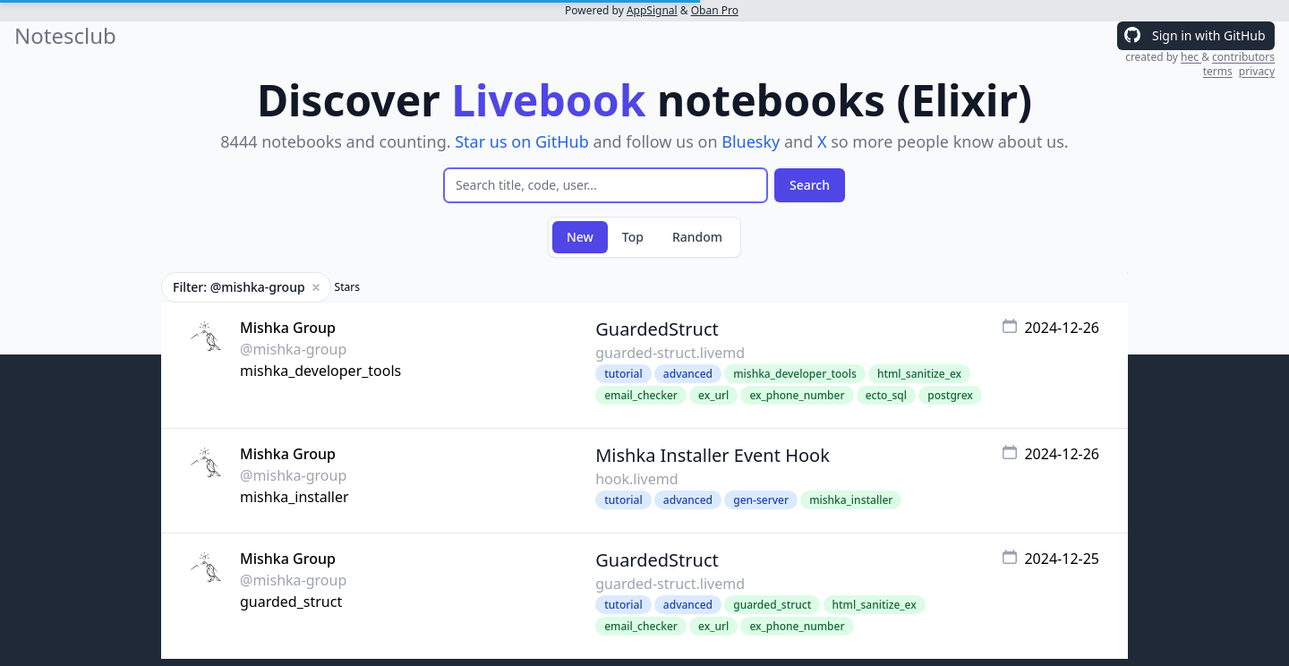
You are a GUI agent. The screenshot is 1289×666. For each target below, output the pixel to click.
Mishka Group (288, 327)
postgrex (950, 395)
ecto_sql (886, 395)
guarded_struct (291, 601)
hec (1191, 56)
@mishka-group (293, 349)
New (580, 236)
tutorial (623, 373)
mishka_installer (294, 497)
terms (1218, 71)
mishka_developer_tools (320, 370)
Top (633, 236)
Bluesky (750, 141)
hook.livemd (636, 479)
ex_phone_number (796, 395)
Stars (347, 287)
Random (697, 236)
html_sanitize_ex (919, 373)
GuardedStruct (657, 329)
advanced (688, 373)
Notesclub (65, 35)
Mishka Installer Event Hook (712, 455)
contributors (1243, 56)
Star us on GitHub (522, 141)
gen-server (761, 500)
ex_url (713, 395)
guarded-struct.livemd (670, 353)
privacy (1257, 71)
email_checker (641, 395)
